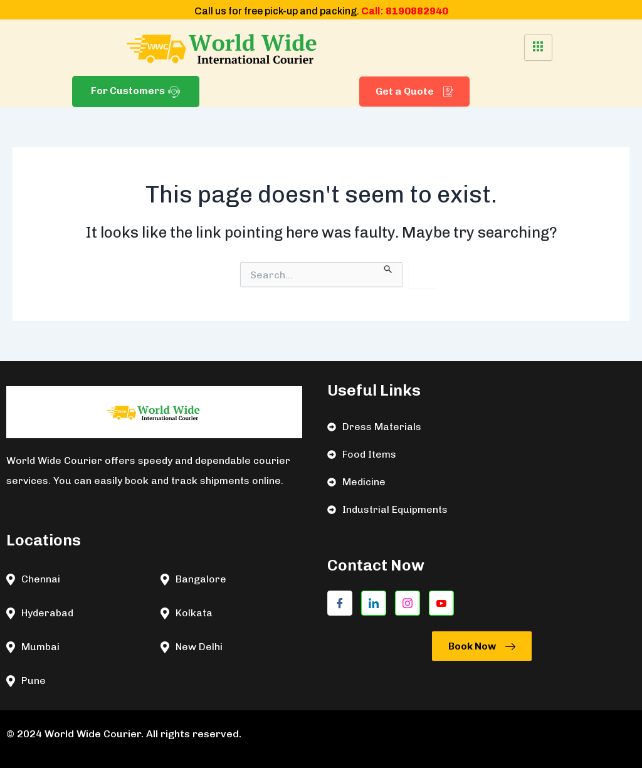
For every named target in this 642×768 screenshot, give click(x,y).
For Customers (136, 91)
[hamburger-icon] (538, 47)
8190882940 (417, 11)
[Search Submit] (388, 268)
